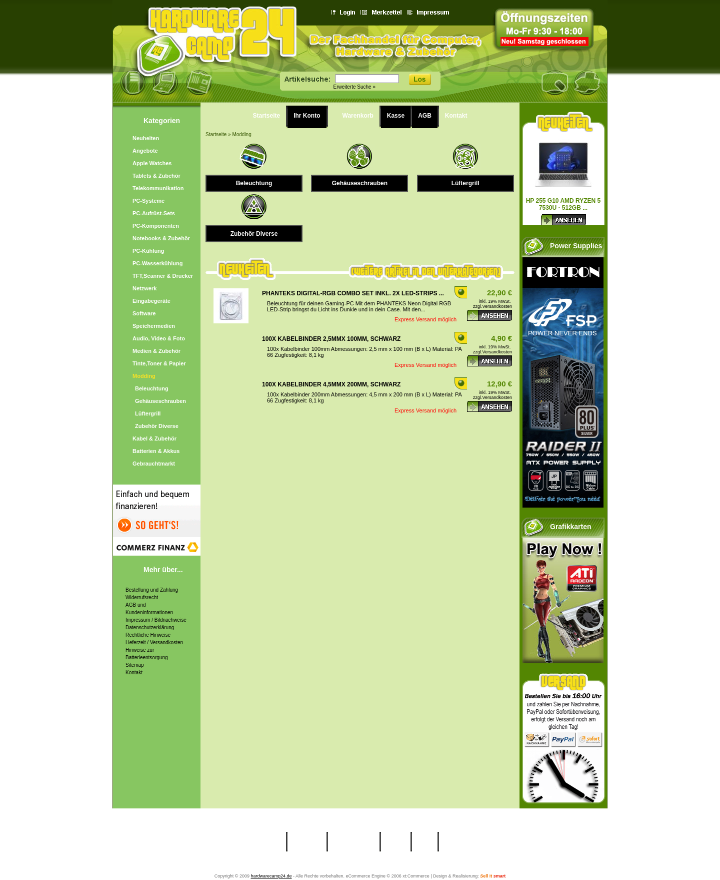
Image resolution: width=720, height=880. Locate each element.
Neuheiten (145, 138)
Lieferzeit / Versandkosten (154, 642)
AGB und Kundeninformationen (149, 608)
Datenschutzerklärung (150, 627)
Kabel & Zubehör (154, 438)
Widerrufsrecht (142, 597)
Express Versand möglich (425, 319)
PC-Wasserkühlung (157, 263)
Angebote (145, 151)
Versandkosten (497, 306)
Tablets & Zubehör (156, 176)
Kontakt (134, 672)
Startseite (266, 115)
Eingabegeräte (151, 301)
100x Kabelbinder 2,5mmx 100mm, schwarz (331, 338)
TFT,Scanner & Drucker (162, 276)
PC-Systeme (148, 201)
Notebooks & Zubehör (161, 238)
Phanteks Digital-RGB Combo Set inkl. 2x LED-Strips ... (353, 293)
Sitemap (135, 665)
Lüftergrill (147, 413)
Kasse (395, 115)
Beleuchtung (151, 388)
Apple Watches (152, 163)
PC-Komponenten (155, 226)
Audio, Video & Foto (158, 338)
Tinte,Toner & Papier (159, 363)
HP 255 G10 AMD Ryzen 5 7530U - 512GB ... (563, 204)
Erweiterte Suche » (355, 87)
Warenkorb (358, 115)
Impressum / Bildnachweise (156, 620)
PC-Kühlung (148, 251)
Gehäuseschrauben (160, 401)
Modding (144, 376)
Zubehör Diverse (156, 426)
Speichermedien (153, 326)
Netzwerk (144, 288)
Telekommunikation (158, 188)
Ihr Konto (307, 115)
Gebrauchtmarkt (153, 464)
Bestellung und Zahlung (152, 590)
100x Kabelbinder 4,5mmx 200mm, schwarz (331, 384)
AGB (425, 115)
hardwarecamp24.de (271, 875)
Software (144, 313)
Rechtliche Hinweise (148, 635)
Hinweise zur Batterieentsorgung (147, 653)
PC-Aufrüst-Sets (153, 213)
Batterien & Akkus (156, 451)
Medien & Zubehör (156, 351)
